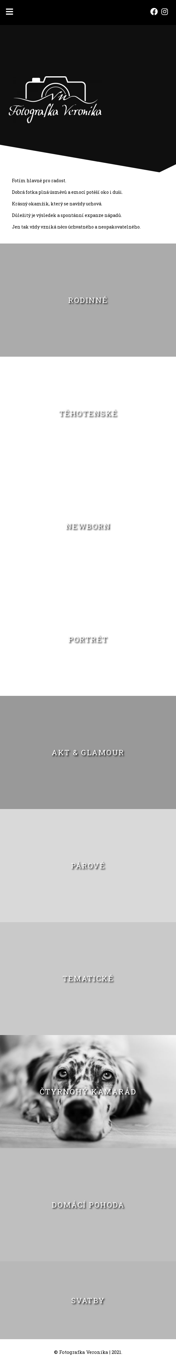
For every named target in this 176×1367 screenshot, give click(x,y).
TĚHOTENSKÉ (88, 413)
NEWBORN (88, 526)
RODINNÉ (88, 300)
